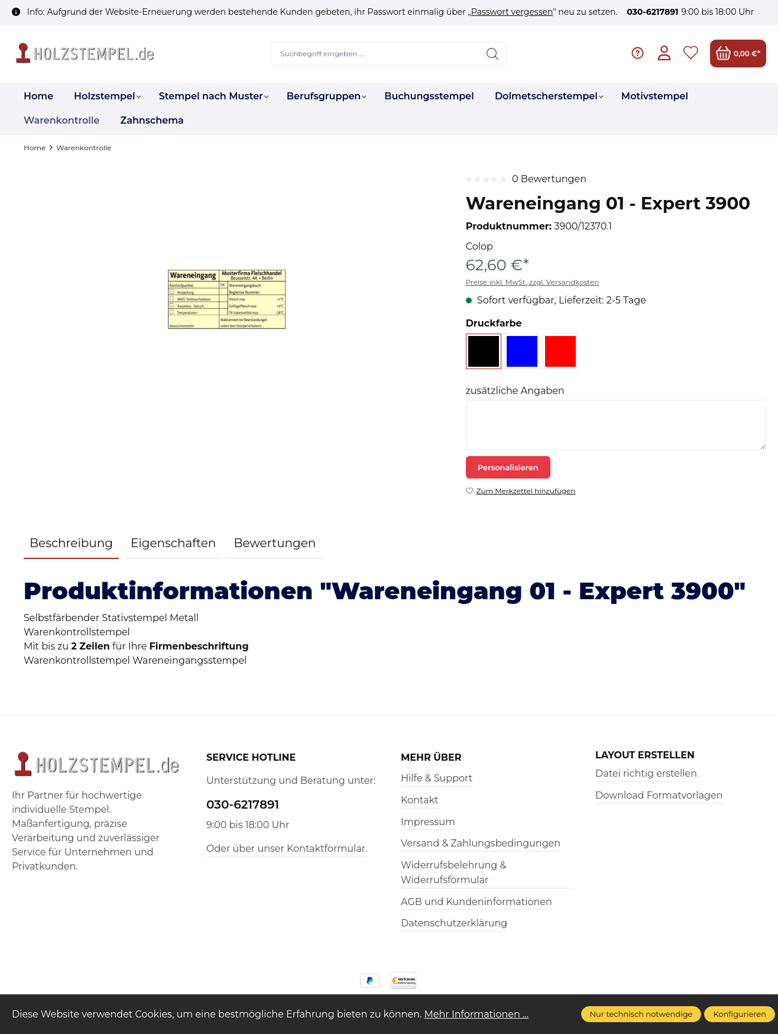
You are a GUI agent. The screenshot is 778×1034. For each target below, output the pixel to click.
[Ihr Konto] (664, 54)
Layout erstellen (645, 755)
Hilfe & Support (436, 778)
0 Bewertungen (549, 179)
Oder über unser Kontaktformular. (286, 848)
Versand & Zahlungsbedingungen (480, 843)
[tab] (71, 543)
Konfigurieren (739, 1014)
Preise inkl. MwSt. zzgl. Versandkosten (532, 281)
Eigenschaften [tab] (173, 543)
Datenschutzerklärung (454, 923)
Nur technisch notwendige (641, 1014)
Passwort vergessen (512, 12)
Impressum (428, 822)
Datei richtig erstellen (646, 773)
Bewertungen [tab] (275, 543)
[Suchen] (492, 54)
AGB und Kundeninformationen (476, 901)
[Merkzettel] (690, 54)
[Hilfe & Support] (637, 54)
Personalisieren (508, 467)
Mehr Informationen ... (476, 1014)
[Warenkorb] (738, 54)
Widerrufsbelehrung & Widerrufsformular (453, 872)
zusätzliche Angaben (515, 390)
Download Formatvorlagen (659, 795)
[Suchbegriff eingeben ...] (376, 54)
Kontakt (420, 800)
